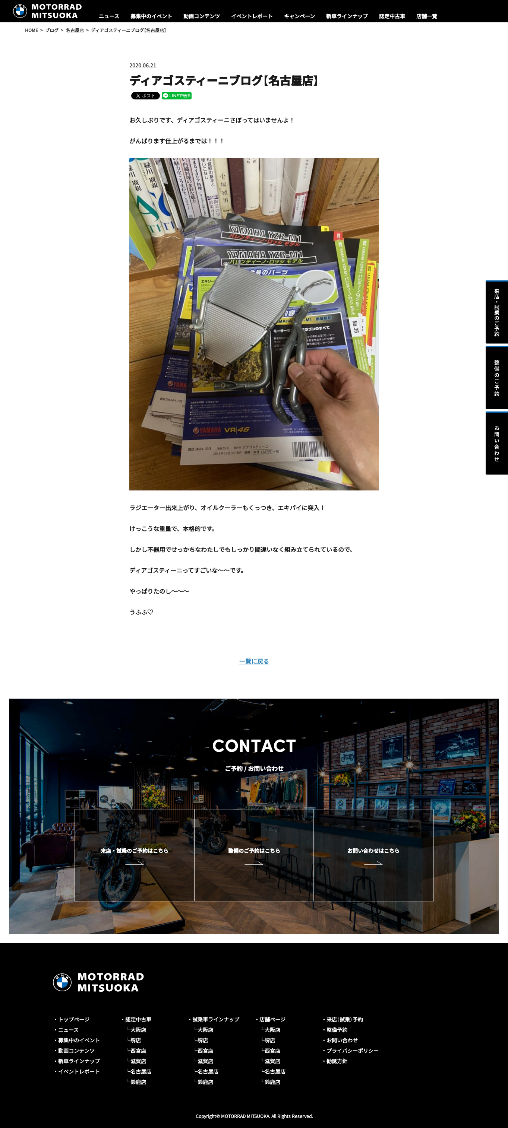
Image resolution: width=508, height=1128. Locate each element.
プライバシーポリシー (352, 1050)
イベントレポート (252, 16)
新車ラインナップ (347, 16)
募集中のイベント (151, 16)
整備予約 (336, 1029)
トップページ (73, 1019)
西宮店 (138, 1050)
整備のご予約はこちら (254, 850)
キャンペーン (299, 16)
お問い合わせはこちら (373, 850)
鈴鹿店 (138, 1082)
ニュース (109, 16)
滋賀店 (138, 1061)
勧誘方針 (336, 1061)
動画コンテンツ (201, 16)
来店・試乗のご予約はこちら (134, 850)
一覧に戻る (254, 661)
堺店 (135, 1040)
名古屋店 (140, 1071)
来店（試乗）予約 (344, 1019)
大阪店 (138, 1029)
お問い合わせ (342, 1040)
